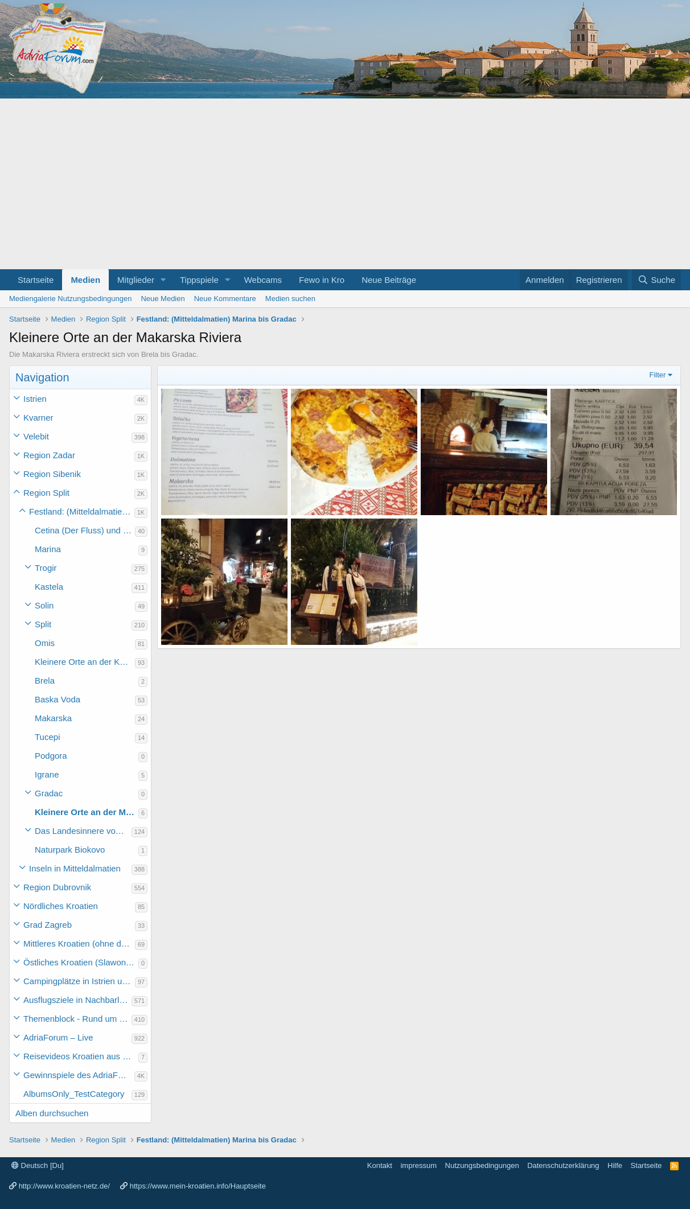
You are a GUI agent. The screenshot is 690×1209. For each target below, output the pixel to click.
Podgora (51, 755)
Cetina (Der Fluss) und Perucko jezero (85, 530)
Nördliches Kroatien (60, 906)
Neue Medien (162, 298)
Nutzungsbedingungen (482, 1165)
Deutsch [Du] (37, 1165)
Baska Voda (57, 699)
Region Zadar (49, 455)
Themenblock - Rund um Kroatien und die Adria (77, 1018)
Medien (85, 280)
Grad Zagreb (47, 925)
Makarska (53, 718)
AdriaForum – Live (58, 1037)
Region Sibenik (52, 474)
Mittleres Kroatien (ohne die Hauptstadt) (79, 943)
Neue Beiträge (389, 280)
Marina (48, 549)
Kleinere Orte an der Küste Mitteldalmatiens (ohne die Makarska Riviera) (85, 662)
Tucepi (47, 737)
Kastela (49, 586)
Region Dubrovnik (57, 887)
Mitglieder (135, 280)
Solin (44, 605)
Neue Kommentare (225, 298)
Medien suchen (290, 298)
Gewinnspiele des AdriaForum (78, 1075)
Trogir (46, 568)
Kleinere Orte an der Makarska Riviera (86, 812)
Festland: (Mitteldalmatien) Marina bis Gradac (81, 511)
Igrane (47, 774)
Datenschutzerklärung (563, 1165)
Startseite (36, 280)
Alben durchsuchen (51, 1113)
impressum (418, 1165)
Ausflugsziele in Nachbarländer (77, 1000)
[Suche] (656, 279)
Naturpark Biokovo (70, 849)
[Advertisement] (345, 184)
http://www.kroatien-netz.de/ (64, 1186)
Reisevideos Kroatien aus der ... (80, 1056)
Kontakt (379, 1165)
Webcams (263, 280)
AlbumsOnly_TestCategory (74, 1094)
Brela (45, 680)
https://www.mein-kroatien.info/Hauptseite (198, 1186)
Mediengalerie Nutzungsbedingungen (70, 298)
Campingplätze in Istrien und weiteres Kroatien (79, 981)
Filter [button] (658, 375)
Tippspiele (199, 280)
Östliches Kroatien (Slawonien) (80, 962)
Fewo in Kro (321, 280)
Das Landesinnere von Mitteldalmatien (83, 831)
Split (43, 624)
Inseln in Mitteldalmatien (75, 868)
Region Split (46, 492)
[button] (163, 279)
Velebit (36, 436)
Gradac (49, 793)
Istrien (35, 399)
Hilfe (614, 1165)
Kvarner (38, 417)
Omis (45, 643)
